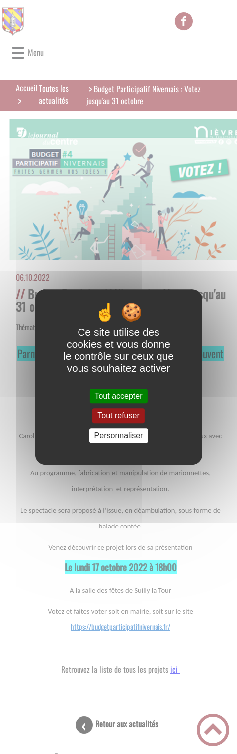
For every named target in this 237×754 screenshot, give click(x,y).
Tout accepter (118, 396)
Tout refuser (118, 416)
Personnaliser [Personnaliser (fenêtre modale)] (118, 435)
